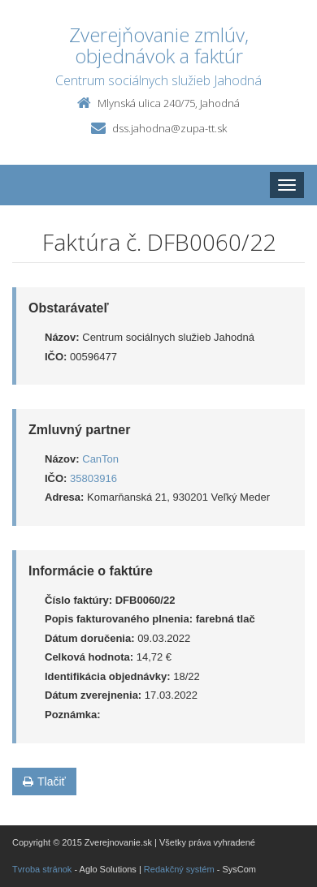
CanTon (100, 459)
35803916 (93, 478)
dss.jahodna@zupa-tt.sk (169, 128)
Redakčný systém (179, 869)
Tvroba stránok (42, 869)
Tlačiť (44, 781)
